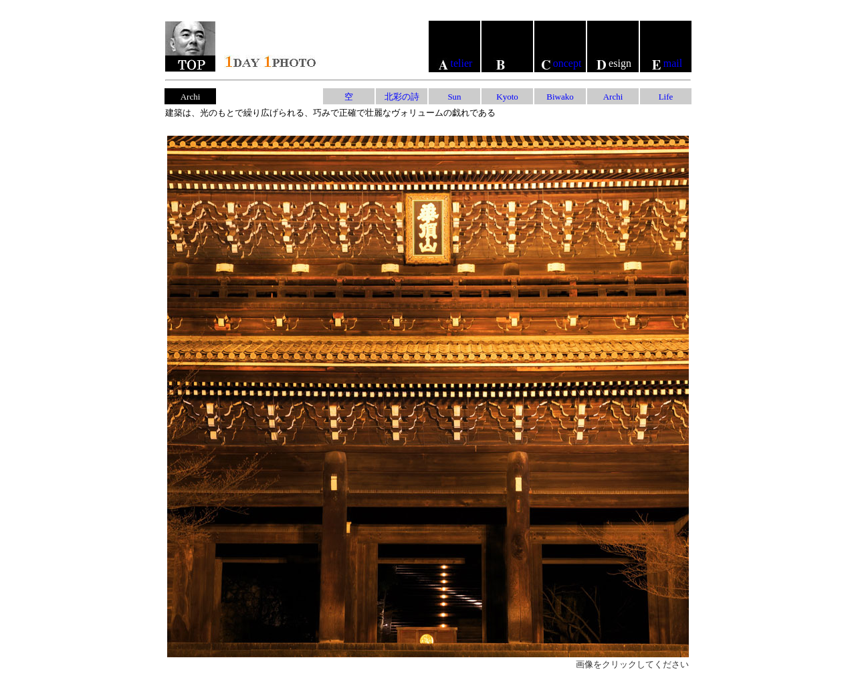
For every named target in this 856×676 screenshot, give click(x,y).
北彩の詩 (402, 97)
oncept (560, 63)
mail (665, 63)
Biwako (559, 97)
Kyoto (507, 97)
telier (455, 63)
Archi (613, 97)
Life (666, 97)
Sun (454, 97)
